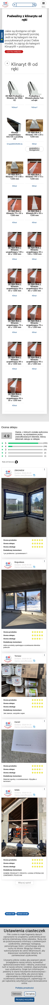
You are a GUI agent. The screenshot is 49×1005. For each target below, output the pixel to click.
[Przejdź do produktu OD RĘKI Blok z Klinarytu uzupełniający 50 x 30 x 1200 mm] (14, 277)
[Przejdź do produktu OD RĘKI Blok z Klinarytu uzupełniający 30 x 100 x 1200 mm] (34, 240)
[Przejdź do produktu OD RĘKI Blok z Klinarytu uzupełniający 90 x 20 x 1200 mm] (34, 350)
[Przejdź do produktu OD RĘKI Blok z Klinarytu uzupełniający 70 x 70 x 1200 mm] (34, 314)
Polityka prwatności (24, 988)
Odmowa (16, 994)
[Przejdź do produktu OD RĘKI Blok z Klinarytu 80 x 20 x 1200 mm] (34, 204)
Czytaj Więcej (14, 52)
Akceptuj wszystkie (24, 999)
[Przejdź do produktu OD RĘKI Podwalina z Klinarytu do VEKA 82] (14, 89)
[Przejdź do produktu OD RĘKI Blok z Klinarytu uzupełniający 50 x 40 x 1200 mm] (34, 277)
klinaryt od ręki (23, 914)
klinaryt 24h (10, 914)
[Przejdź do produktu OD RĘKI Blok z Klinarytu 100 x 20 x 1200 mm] (34, 125)
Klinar (34, 144)
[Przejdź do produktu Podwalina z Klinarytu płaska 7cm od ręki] (34, 89)
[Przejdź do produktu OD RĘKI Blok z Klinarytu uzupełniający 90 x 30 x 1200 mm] (14, 387)
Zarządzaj (29, 994)
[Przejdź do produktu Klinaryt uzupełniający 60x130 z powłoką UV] (14, 125)
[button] (14, 4)
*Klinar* (14, 107)
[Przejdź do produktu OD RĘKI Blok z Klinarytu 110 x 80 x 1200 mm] (14, 167)
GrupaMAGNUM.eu (14, 144)
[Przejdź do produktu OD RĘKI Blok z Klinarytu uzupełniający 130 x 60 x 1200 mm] (14, 240)
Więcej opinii (24, 883)
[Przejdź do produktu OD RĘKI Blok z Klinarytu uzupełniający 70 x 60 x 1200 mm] (14, 314)
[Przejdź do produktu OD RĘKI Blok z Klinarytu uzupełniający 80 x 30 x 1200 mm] (14, 350)
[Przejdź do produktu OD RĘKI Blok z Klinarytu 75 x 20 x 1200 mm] (14, 204)
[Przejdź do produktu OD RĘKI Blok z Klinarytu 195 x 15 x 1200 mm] (34, 167)
